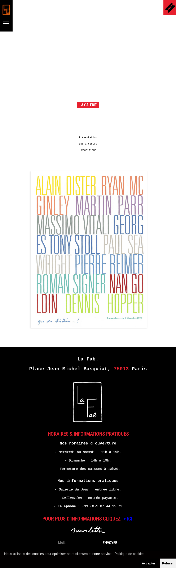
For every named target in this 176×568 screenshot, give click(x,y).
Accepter (148, 563)
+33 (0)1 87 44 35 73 (102, 505)
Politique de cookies (129, 554)
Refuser (168, 563)
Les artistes (88, 142)
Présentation (88, 136)
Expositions (88, 148)
